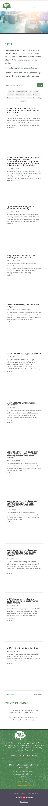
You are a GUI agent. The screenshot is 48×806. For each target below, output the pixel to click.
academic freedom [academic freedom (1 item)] (22, 91)
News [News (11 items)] (17, 98)
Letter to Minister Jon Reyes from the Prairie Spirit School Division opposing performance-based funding (22, 455)
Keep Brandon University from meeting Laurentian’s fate (21, 256)
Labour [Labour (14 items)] (29, 94)
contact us (32, 68)
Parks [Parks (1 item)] (23, 98)
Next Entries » (38, 695)
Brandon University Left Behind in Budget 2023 (23, 305)
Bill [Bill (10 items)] (30, 91)
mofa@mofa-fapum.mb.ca (24, 785)
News (17, 115)
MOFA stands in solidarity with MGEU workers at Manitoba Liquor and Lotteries (23, 110)
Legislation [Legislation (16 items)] (36, 94)
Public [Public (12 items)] (29, 98)
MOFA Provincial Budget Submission (24, 353)
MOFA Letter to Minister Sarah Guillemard (21, 404)
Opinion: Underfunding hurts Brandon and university (20, 207)
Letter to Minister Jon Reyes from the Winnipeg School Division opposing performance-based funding (22, 504)
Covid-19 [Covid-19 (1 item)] (36, 91)
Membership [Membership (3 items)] (10, 98)
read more (10, 127)
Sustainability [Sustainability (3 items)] (37, 98)
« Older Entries (10, 695)
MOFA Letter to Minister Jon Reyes (23, 648)
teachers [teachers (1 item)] (23, 101)
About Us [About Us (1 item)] (11, 91)
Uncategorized (26, 310)
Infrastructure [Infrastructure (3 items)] (20, 94)
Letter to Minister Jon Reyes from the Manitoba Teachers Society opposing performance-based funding (22, 553)
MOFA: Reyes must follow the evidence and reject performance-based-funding (23, 601)
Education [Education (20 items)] (11, 94)
